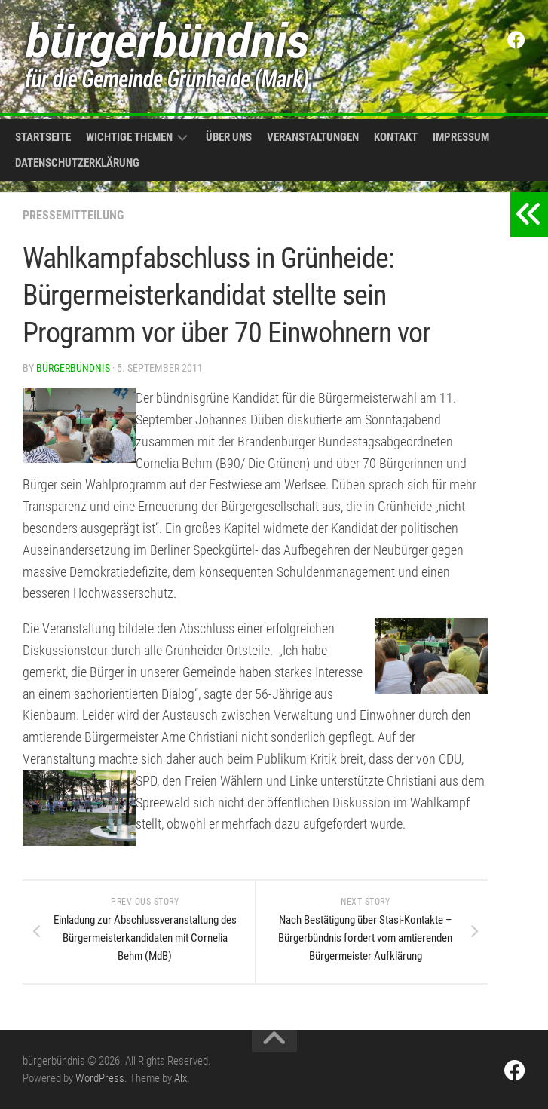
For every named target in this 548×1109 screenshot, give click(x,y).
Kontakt (396, 137)
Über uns (229, 137)
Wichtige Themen (129, 137)
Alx (180, 1078)
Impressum (461, 137)
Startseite (43, 137)
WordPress (99, 1078)
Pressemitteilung (73, 215)
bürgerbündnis (73, 368)
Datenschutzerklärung (77, 163)
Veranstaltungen (313, 137)
